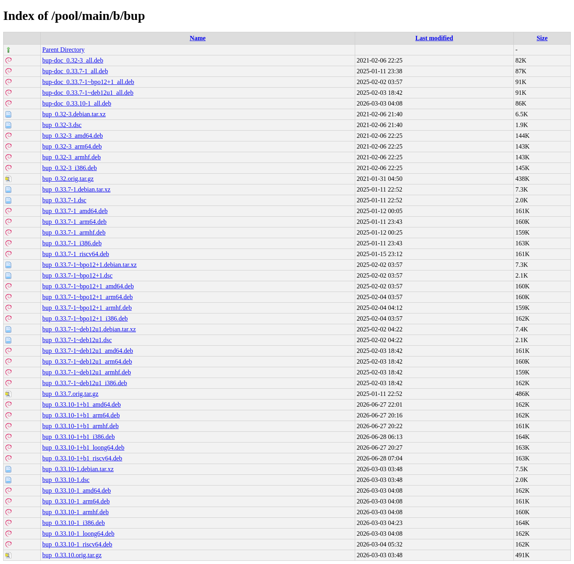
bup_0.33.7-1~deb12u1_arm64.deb (87, 361)
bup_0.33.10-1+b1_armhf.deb (80, 426)
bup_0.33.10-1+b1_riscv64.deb (82, 458)
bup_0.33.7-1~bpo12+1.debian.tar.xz (89, 264)
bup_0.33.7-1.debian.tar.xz (76, 189)
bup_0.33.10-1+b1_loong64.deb (83, 447)
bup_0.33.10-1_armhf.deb (75, 512)
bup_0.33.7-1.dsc (64, 200)
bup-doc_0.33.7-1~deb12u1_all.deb (88, 92)
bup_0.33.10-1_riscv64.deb (77, 544)
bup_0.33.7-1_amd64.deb (75, 211)
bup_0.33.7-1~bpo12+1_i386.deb (85, 318)
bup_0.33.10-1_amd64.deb (76, 490)
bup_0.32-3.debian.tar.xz (74, 114)
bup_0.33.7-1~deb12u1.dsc (77, 340)
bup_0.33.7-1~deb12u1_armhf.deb (86, 372)
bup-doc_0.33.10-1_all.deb (76, 103)
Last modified (434, 38)
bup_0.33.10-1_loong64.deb (78, 533)
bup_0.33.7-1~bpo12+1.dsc (77, 275)
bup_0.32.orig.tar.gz (68, 178)
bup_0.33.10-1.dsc (66, 479)
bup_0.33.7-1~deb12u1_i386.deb (84, 383)
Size (542, 38)
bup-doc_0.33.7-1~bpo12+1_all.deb (88, 81)
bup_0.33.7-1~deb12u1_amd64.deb (87, 350)
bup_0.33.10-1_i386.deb (73, 522)
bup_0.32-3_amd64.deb (72, 135)
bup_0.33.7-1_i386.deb (72, 243)
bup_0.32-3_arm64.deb (72, 146)
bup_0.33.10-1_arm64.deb (76, 501)
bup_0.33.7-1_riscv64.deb (75, 254)
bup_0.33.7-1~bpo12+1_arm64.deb (87, 297)
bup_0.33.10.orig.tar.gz (72, 555)
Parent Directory (63, 49)
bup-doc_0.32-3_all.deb (72, 60)
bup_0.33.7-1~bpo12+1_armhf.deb (87, 307)
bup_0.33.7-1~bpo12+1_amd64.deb (88, 286)
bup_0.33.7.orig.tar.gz (70, 393)
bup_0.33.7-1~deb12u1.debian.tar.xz (89, 329)
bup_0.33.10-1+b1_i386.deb (78, 436)
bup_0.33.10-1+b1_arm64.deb (81, 415)
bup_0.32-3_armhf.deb (71, 157)
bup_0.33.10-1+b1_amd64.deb (81, 404)
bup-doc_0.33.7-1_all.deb (75, 71)
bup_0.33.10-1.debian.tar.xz (78, 469)
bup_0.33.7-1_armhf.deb (74, 232)
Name (198, 38)
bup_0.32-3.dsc (62, 124)
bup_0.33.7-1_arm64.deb (74, 221)
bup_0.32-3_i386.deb (69, 167)
